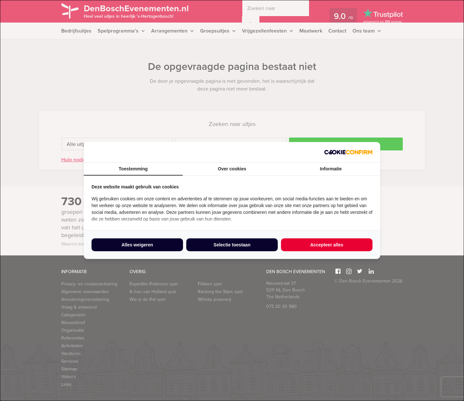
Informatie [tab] (331, 168)
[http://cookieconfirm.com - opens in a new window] (348, 152)
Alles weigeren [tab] (137, 244)
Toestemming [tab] (133, 168)
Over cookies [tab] (232, 168)
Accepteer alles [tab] (326, 244)
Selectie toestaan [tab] (232, 244)
